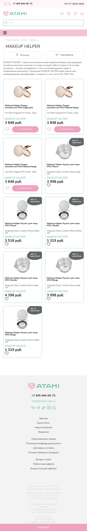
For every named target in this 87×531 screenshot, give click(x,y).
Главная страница (12, 40)
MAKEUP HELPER (15, 118)
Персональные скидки (43, 439)
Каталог (25, 40)
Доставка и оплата (43, 448)
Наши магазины (43, 427)
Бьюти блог (43, 423)
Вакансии (43, 432)
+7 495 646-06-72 (20, 3)
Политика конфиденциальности (43, 443)
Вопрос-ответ (43, 459)
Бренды (33, 40)
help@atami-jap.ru (43, 401)
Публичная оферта (43, 464)
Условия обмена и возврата (43, 452)
